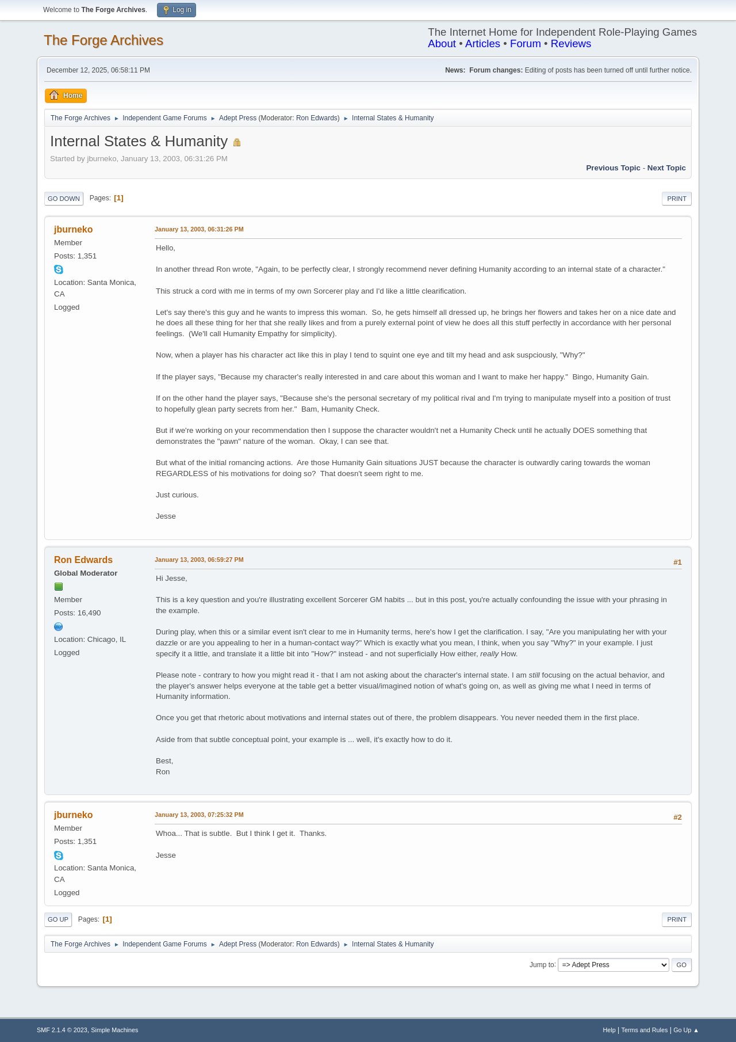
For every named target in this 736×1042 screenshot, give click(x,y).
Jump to (542, 964)
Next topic (666, 167)
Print (677, 198)
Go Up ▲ (686, 1029)
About (442, 43)
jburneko (73, 229)
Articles (482, 43)
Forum (525, 43)
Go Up (58, 919)
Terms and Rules (645, 1029)
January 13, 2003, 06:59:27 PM (199, 559)
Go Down (64, 198)
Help (609, 1029)
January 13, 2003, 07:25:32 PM (199, 814)
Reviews (571, 43)
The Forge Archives (103, 40)
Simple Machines (114, 1029)
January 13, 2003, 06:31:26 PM (199, 229)
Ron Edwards (317, 118)
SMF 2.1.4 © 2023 (62, 1029)
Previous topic (613, 167)
